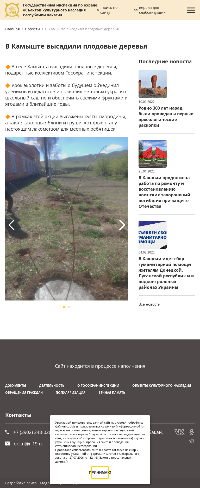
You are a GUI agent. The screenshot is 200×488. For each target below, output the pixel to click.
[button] (64, 307)
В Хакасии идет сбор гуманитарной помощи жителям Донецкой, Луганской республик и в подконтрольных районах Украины (166, 273)
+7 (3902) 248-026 (28, 432)
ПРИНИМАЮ (100, 472)
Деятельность (51, 385)
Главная (12, 28)
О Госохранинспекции (98, 385)
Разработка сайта (21, 482)
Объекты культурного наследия (161, 385)
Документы (15, 385)
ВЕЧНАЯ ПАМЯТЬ (111, 392)
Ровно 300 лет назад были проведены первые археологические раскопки (166, 116)
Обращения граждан (24, 392)
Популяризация (70, 392)
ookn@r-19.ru (24, 443)
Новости (32, 28)
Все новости (149, 304)
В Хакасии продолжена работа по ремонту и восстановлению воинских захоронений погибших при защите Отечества (164, 192)
